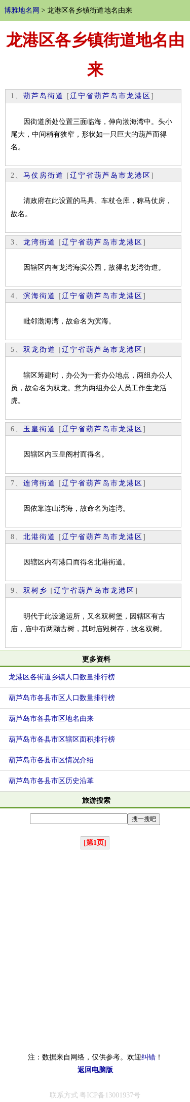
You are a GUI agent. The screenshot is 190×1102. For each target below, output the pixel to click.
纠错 (148, 1057)
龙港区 (139, 96)
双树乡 (35, 590)
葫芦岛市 (110, 96)
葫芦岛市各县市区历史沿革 (51, 781)
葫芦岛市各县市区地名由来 (51, 718)
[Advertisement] (95, 951)
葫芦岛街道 (43, 96)
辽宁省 (82, 96)
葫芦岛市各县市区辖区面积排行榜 (62, 739)
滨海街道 (39, 296)
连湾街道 (39, 483)
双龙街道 (39, 349)
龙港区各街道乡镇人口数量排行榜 (62, 677)
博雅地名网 (22, 10)
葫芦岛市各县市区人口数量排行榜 (62, 698)
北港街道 (39, 537)
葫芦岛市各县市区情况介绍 (51, 760)
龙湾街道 (39, 242)
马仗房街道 (43, 175)
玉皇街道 (39, 429)
